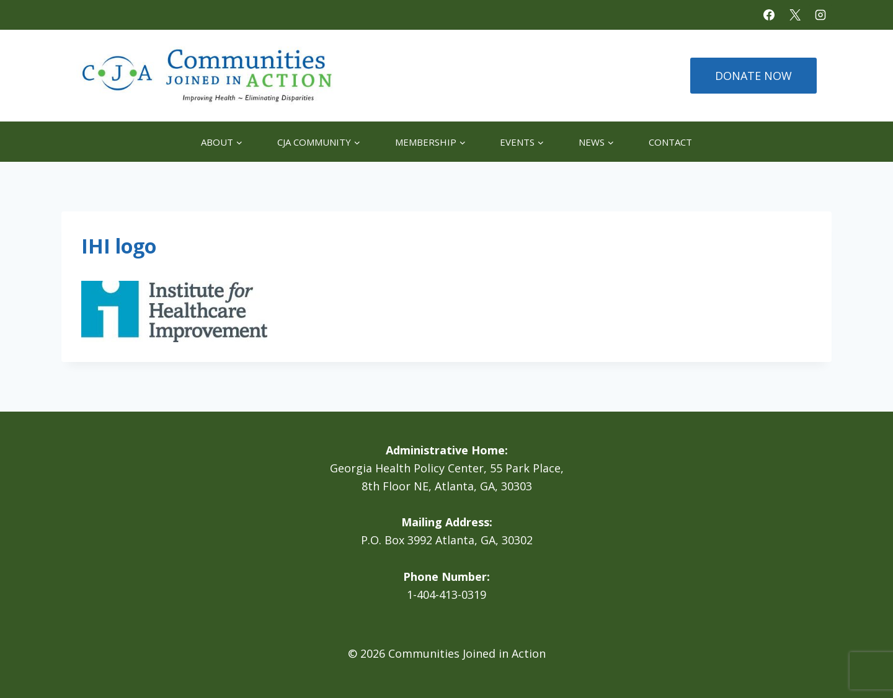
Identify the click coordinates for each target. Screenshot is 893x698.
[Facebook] (769, 15)
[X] (795, 15)
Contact (670, 142)
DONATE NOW (753, 75)
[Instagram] (820, 15)
